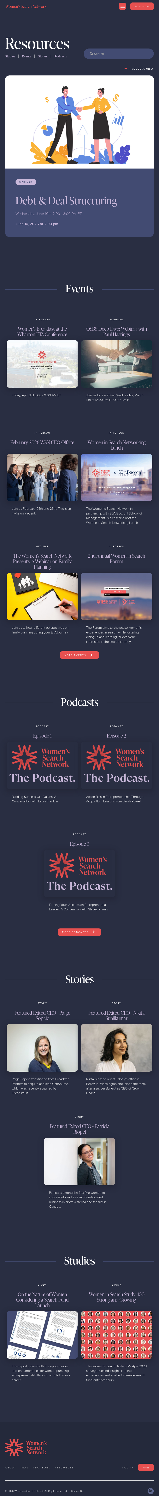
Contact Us (77, 1491)
